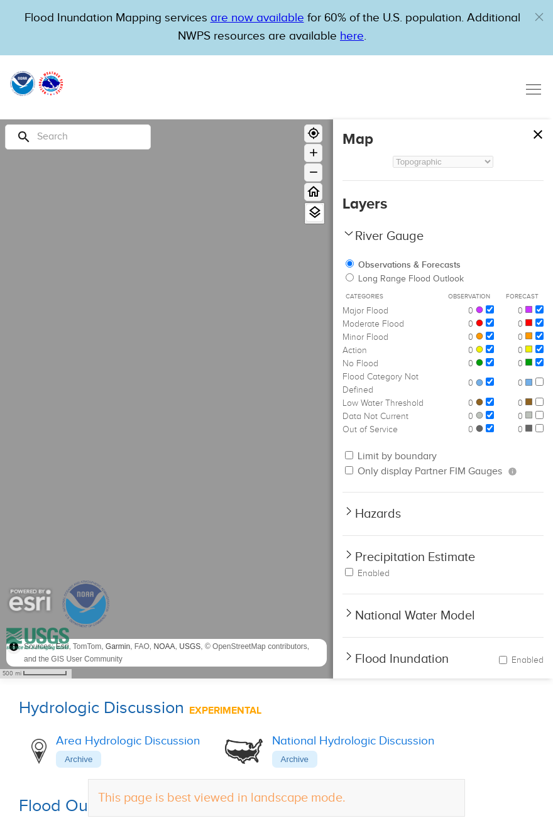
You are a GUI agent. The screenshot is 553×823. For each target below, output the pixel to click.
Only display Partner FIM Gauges (423, 471)
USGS (189, 646)
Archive (78, 759)
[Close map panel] (537, 132)
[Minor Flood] (490, 336)
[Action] (490, 349)
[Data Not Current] (490, 415)
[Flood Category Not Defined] (490, 382)
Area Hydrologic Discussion (128, 741)
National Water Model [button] (415, 615)
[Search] (78, 137)
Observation (469, 296)
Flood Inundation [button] (402, 659)
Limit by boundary (391, 456)
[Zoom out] (313, 172)
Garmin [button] (118, 646)
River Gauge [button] (389, 236)
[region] (166, 399)
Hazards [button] (378, 513)
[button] (539, 17)
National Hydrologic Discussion (353, 741)
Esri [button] (62, 646)
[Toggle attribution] (13, 646)
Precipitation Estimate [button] (415, 557)
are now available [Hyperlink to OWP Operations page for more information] (257, 18)
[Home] (313, 192)
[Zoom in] (313, 153)
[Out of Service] (490, 428)
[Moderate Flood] (490, 323)
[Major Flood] (490, 309)
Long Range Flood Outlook (405, 279)
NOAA (164, 646)
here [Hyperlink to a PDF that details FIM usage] (352, 36)
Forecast (522, 296)
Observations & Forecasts (403, 264)
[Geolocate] (313, 133)
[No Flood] (490, 362)
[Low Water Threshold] (490, 402)
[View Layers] (314, 213)
